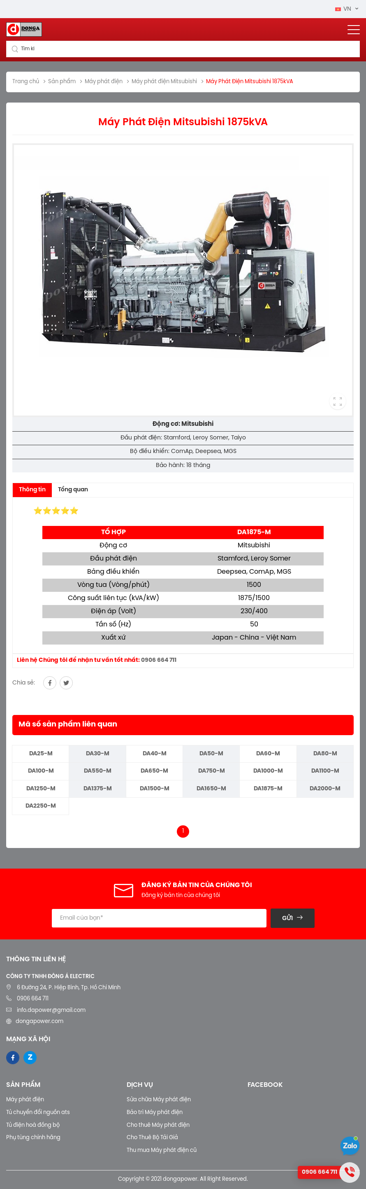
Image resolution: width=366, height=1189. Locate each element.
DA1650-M (211, 789)
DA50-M (211, 754)
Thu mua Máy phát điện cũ (162, 1150)
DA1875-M (268, 789)
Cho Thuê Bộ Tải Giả (152, 1137)
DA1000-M (268, 771)
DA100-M (41, 771)
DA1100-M (325, 771)
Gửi (287, 918)
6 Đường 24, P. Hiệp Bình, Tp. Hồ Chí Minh (68, 987)
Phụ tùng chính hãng (33, 1137)
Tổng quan (73, 490)
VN (344, 9)
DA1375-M (97, 789)
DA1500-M (154, 789)
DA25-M (41, 754)
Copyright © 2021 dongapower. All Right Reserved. (183, 1179)
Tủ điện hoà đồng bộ (33, 1125)
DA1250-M (41, 789)
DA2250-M (40, 806)
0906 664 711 (158, 660)
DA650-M (154, 771)
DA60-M (268, 754)
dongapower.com (39, 1021)
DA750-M (211, 771)
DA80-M (325, 754)
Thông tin (32, 490)
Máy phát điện (25, 1100)
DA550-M (97, 771)
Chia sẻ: (23, 683)
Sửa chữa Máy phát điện (159, 1100)
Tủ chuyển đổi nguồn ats (38, 1112)
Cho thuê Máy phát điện (158, 1125)
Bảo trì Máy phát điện (155, 1112)
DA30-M (97, 754)
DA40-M (155, 754)
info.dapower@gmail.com (51, 1010)
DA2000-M (325, 789)
